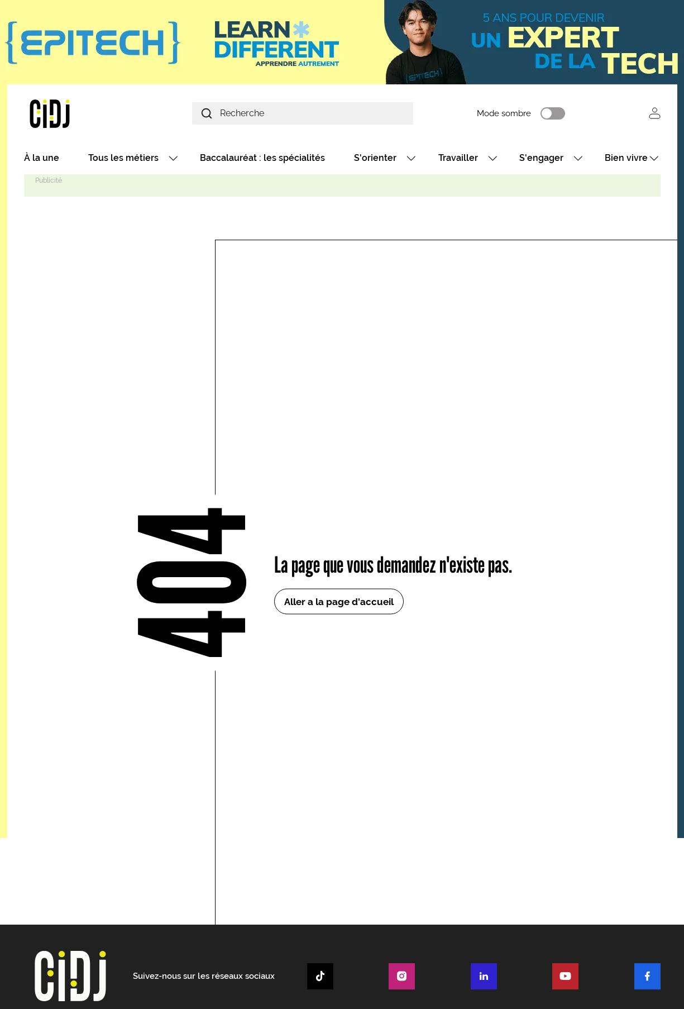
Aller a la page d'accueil (339, 601)
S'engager (541, 158)
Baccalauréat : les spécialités (262, 158)
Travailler (458, 158)
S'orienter (375, 158)
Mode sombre (504, 113)
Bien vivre (626, 158)
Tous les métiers (123, 158)
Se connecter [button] (655, 113)
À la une (41, 158)
